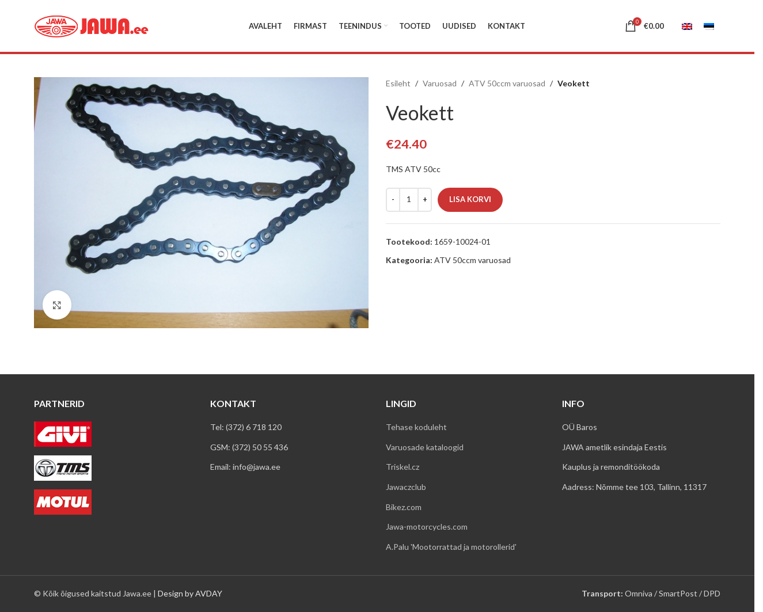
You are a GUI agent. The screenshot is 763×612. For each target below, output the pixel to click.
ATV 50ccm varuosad (507, 83)
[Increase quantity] (424, 200)
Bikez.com (404, 507)
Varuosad (440, 83)
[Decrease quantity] (393, 200)
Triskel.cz (402, 467)
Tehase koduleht (416, 427)
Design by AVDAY (190, 593)
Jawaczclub (406, 487)
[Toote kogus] (408, 200)
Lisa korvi (470, 199)
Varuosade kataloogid (425, 447)
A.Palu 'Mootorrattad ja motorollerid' (451, 547)
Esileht (398, 83)
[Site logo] (91, 25)
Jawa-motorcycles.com (427, 526)
